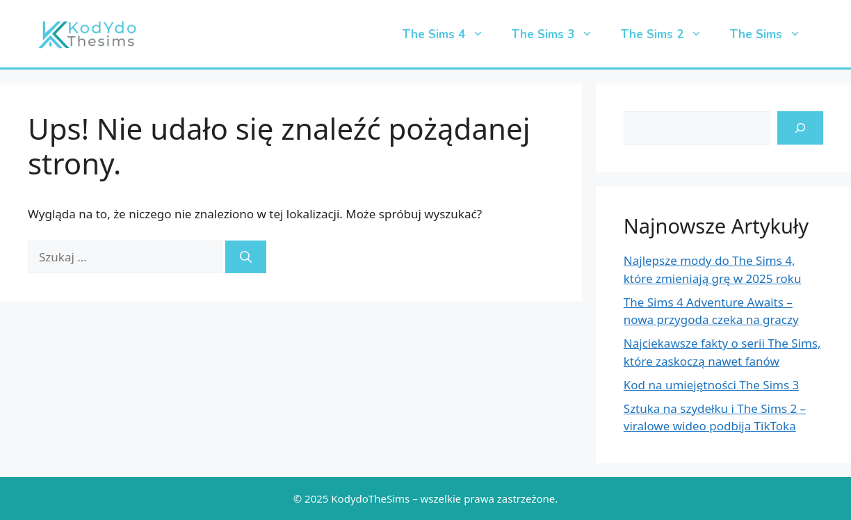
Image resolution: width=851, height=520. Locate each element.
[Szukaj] (245, 257)
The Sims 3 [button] (559, 35)
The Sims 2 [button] (668, 35)
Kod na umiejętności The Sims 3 (711, 385)
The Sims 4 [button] (450, 35)
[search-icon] (800, 128)
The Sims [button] (772, 35)
